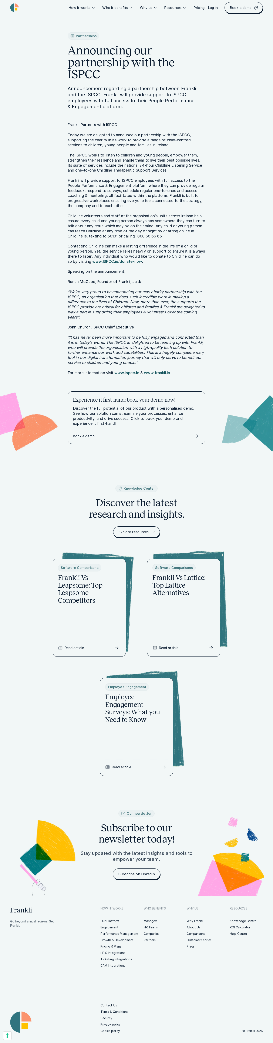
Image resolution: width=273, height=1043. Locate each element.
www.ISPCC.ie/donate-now (117, 261)
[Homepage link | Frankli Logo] (14, 7)
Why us (148, 8)
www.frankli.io (157, 373)
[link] (199, 7)
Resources (175, 8)
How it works (82, 8)
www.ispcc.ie (126, 373)
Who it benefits (117, 8)
